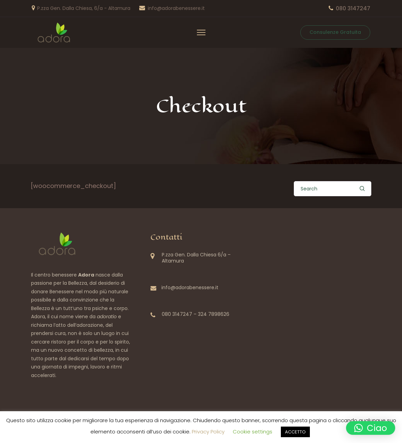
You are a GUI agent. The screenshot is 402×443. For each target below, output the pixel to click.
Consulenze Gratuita (335, 32)
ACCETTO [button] (295, 432)
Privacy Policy (208, 431)
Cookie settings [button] (252, 431)
